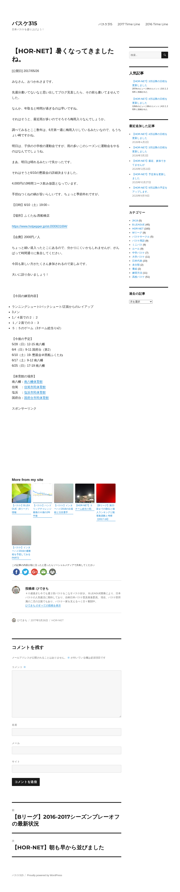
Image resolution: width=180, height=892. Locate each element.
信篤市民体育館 (35, 387)
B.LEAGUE (138, 224)
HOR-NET (57, 620)
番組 (134, 268)
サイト (16, 761)
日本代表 (137, 260)
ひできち (22, 620)
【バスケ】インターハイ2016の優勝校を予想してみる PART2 (21, 552)
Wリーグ (137, 232)
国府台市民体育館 (36, 397)
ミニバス (137, 244)
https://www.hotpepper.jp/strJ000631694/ (39, 226)
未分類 (136, 264)
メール (16, 743)
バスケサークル (141, 236)
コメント (19, 667)
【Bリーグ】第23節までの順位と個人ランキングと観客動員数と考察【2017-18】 (105, 512)
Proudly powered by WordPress (44, 875)
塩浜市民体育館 (35, 392)
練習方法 (137, 272)
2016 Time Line (156, 24)
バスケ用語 (138, 240)
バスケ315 (24, 23)
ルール (136, 248)
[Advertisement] (45, 444)
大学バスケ (138, 256)
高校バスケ (138, 276)
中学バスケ (138, 252)
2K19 (135, 220)
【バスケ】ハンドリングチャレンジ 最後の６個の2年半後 (42, 510)
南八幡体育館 (33, 381)
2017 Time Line (129, 24)
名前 (14, 724)
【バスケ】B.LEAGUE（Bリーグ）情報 (21, 509)
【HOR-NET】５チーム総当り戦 (84, 507)
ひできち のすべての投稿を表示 (43, 605)
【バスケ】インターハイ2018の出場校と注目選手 (63, 509)
